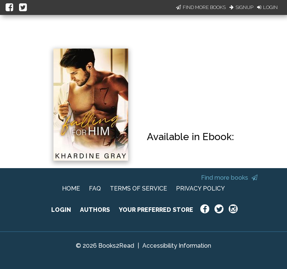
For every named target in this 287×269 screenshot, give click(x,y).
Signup (241, 7)
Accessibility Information (176, 245)
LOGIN (61, 209)
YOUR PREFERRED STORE (156, 209)
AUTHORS (95, 209)
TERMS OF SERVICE (138, 188)
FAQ (95, 188)
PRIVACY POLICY (200, 188)
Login (267, 7)
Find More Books (201, 7)
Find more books (229, 177)
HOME (71, 188)
